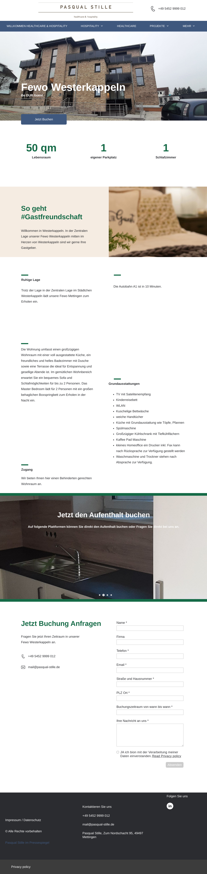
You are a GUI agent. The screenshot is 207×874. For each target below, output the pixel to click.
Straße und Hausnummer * (135, 679)
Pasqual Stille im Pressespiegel (27, 842)
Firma (120, 637)
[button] (99, 595)
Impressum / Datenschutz (23, 820)
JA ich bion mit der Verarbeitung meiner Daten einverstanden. (150, 754)
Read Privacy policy (166, 756)
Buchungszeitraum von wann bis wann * (144, 707)
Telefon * (122, 651)
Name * (121, 622)
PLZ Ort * (123, 693)
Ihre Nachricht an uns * (132, 721)
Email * (121, 665)
